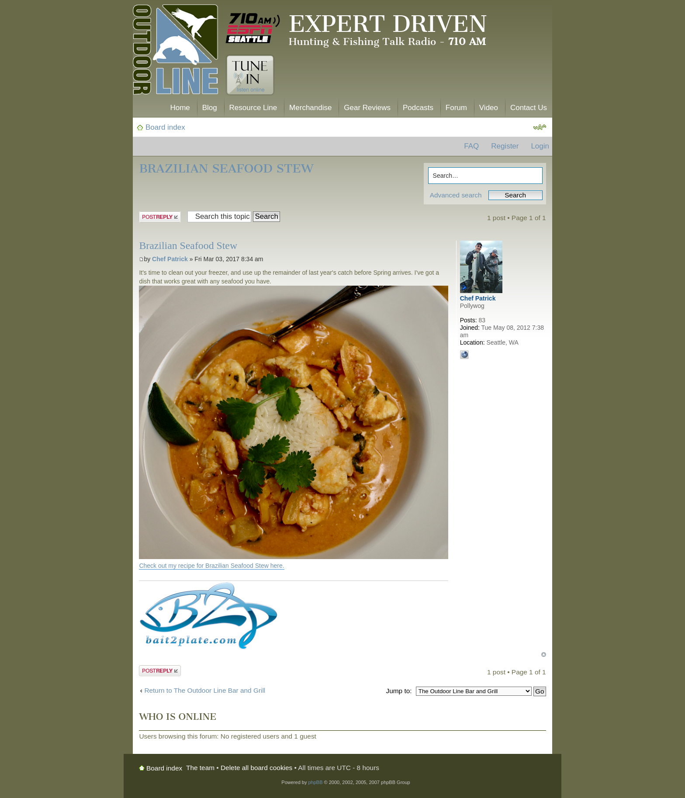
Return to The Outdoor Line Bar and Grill (204, 690)
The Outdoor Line (175, 51)
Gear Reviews (367, 108)
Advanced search (456, 195)
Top (543, 654)
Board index (165, 127)
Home (180, 108)
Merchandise (310, 108)
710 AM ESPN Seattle (252, 28)
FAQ (471, 146)
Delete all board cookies (256, 767)
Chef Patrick (170, 259)
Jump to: (399, 690)
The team (200, 767)
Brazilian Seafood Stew (226, 168)
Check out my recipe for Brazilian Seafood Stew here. (211, 565)
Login (540, 146)
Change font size (539, 127)
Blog (209, 108)
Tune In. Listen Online (250, 75)
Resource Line (253, 108)
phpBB (315, 782)
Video (488, 108)
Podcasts (418, 108)
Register (505, 146)
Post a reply (160, 216)
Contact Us (528, 108)
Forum (456, 108)
